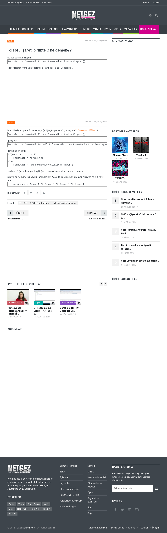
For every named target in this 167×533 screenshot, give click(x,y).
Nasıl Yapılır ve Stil (17, 303)
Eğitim (38, 303)
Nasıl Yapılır (22, 509)
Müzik (91, 471)
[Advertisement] (57, 94)
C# (25, 203)
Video (21, 504)
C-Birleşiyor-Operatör (39, 203)
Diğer (90, 513)
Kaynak (12, 513)
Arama (146, 2)
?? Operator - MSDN (85, 130)
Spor (90, 507)
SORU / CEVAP (148, 29)
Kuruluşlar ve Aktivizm (71, 500)
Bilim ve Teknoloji (69, 303)
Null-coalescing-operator (64, 203)
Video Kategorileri (15, 2)
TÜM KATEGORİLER (21, 29)
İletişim (156, 2)
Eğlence (64, 477)
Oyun (90, 492)
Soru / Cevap (34, 2)
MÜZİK (97, 29)
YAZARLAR (130, 29)
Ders (11, 509)
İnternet (46, 509)
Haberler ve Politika (69, 495)
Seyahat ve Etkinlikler (93, 500)
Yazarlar (48, 2)
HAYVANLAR (69, 29)
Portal (11, 504)
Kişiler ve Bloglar (68, 506)
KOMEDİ (85, 29)
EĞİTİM (40, 29)
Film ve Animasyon (69, 489)
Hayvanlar (65, 483)
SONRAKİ (97, 213)
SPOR (117, 29)
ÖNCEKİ (16, 213)
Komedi (91, 466)
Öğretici (35, 509)
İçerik (46, 504)
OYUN (107, 29)
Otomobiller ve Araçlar (95, 485)
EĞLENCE (53, 29)
